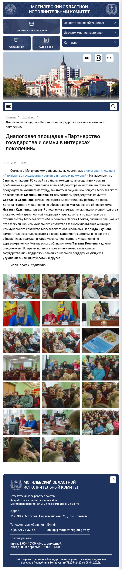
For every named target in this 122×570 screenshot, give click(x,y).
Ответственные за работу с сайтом (32, 496)
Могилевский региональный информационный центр (44, 503)
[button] (21, 286)
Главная (11, 117)
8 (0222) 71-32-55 (22, 530)
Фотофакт (28, 117)
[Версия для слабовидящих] (110, 58)
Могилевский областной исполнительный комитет (59, 9)
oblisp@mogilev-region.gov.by (68, 530)
